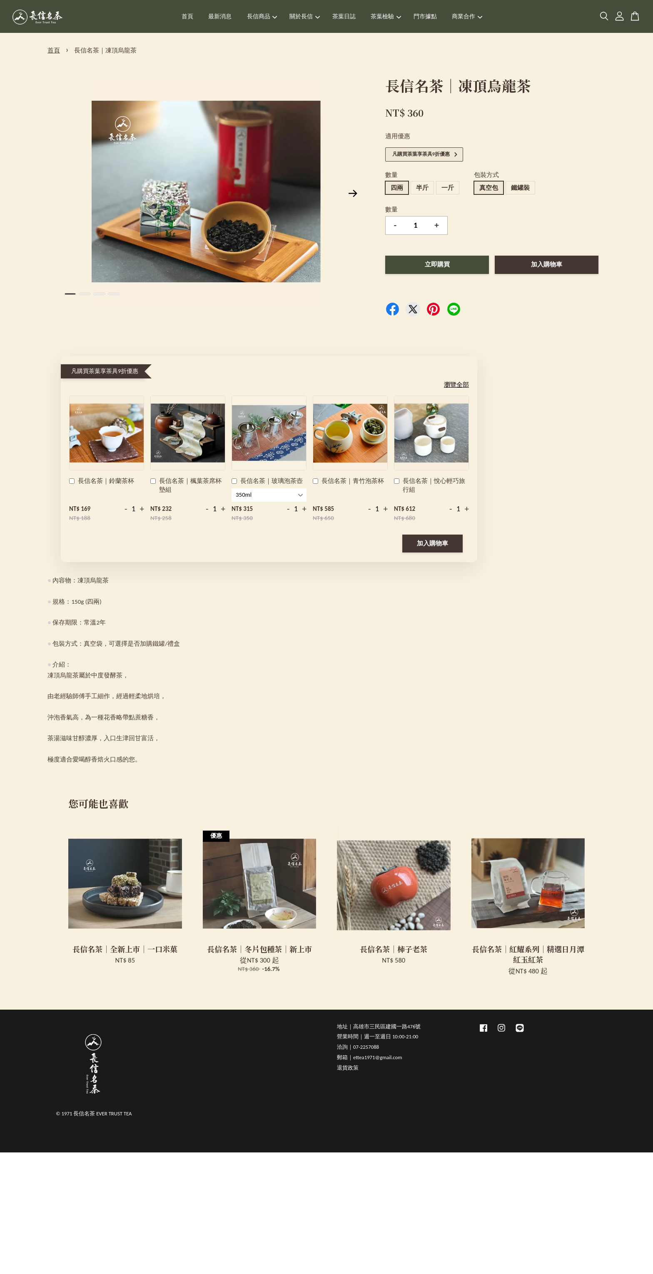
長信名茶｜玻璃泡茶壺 (267, 481)
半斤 (422, 188)
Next (353, 193)
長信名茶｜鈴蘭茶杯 (101, 481)
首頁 (187, 16)
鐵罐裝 (520, 188)
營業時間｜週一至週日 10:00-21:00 (377, 1036)
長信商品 (262, 16)
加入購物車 (432, 543)
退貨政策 (348, 1068)
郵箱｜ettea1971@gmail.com (369, 1057)
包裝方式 (486, 175)
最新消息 (220, 16)
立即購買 (437, 264)
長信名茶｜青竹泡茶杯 (348, 481)
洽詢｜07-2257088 (358, 1047)
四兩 (397, 188)
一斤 (447, 188)
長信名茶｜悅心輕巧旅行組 (429, 485)
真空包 (488, 188)
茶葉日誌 (344, 16)
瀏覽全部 (456, 384)
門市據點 (425, 16)
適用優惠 (397, 136)
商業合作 (467, 16)
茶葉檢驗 (386, 16)
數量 (391, 175)
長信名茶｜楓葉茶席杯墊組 (186, 485)
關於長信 (304, 16)
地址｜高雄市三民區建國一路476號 (379, 1026)
